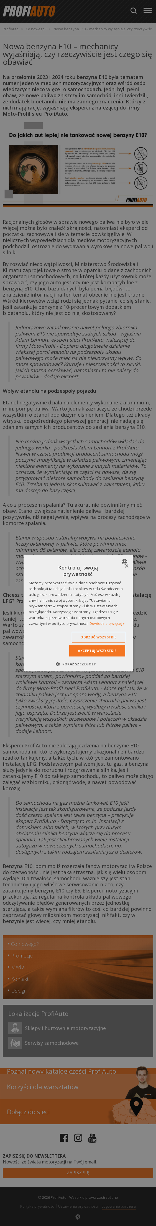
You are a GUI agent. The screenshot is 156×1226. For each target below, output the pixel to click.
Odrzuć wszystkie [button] (98, 637)
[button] (78, 664)
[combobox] (125, 561)
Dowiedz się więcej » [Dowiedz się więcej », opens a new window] (107, 623)
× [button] (126, 566)
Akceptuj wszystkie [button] (97, 650)
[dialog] (77, 613)
